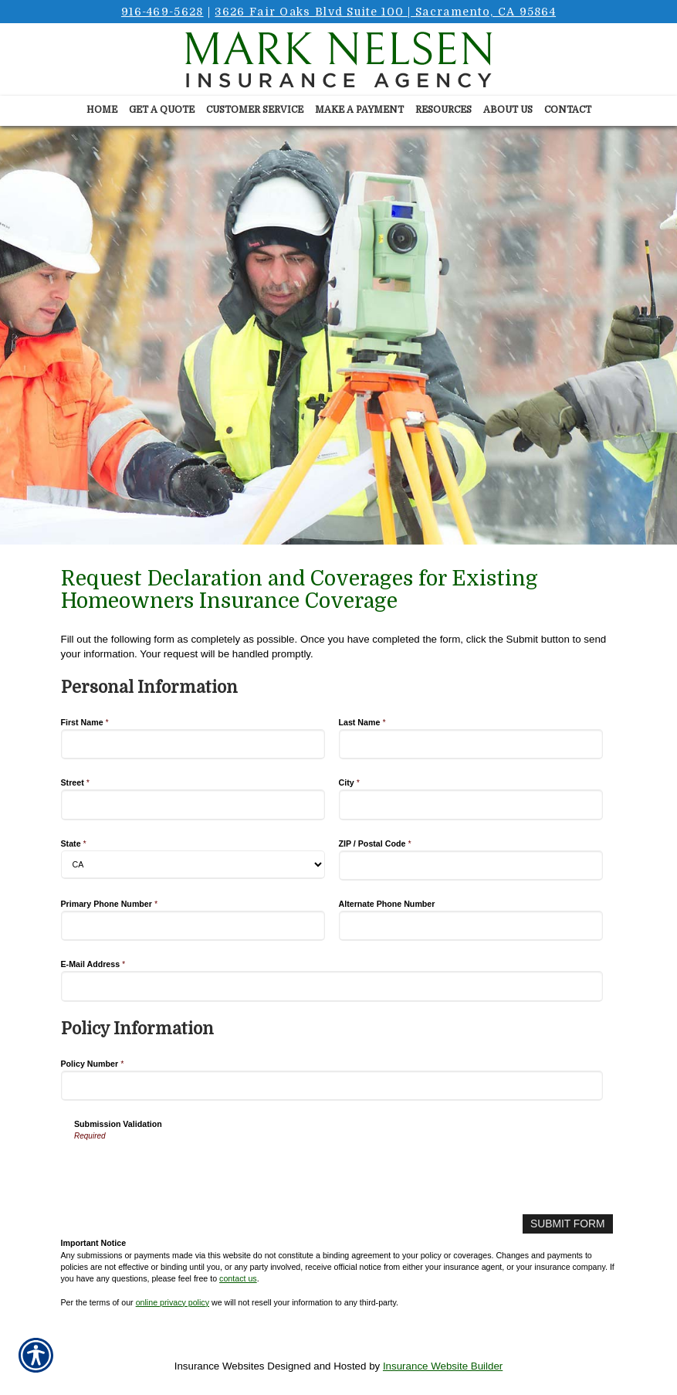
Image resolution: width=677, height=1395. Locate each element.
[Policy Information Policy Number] (332, 1086)
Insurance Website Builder (443, 1365)
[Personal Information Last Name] (471, 744)
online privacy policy (172, 1301)
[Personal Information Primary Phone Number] (193, 926)
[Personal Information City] (471, 804)
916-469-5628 (162, 11)
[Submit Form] (568, 1224)
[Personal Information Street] (193, 804)
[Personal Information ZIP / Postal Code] (471, 865)
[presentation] (191, 1172)
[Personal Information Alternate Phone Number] (471, 926)
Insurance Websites (219, 1365)
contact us (238, 1277)
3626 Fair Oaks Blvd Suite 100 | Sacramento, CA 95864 (385, 11)
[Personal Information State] (193, 864)
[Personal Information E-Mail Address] (332, 986)
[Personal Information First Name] (193, 744)
